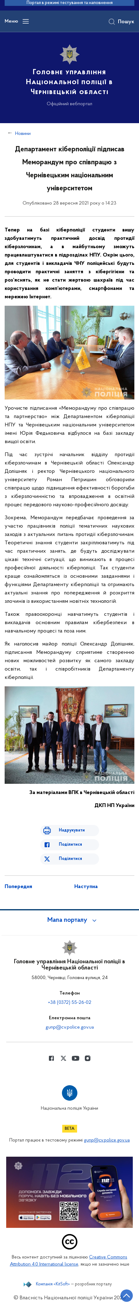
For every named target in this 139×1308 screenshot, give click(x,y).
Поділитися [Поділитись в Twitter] (70, 859)
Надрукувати (72, 830)
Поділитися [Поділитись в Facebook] (70, 844)
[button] (70, 920)
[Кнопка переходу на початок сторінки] (126, 1295)
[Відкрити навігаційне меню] (26, 21)
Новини (23, 133)
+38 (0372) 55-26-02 (69, 1002)
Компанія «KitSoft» (53, 1284)
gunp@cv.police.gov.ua (70, 1027)
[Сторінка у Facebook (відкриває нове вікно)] (51, 1058)
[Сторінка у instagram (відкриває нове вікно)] (87, 1058)
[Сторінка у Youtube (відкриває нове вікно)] (75, 1058)
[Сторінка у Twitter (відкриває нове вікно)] (63, 1058)
